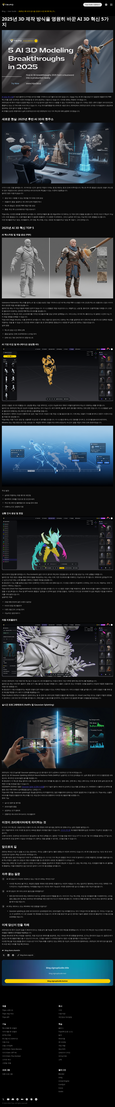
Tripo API (5, 1017)
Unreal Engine (63, 1081)
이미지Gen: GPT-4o (9, 1053)
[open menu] (111, 4)
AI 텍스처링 (6, 1035)
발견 (60, 1035)
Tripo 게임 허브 (8, 1014)
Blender (61, 1074)
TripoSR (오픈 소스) (65, 1032)
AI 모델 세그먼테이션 (10, 1039)
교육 (60, 1060)
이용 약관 (61, 1014)
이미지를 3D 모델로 (9, 1032)
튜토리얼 (61, 1039)
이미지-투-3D (65, 830)
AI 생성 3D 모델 (8, 97)
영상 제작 (61, 1049)
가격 (60, 1010)
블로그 (60, 1028)
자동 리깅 (5, 1042)
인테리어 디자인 (64, 1053)
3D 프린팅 (62, 1042)
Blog (3, 11)
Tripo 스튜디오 (7, 1010)
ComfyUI (61, 1084)
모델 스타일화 (7, 1046)
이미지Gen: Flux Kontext (11, 1056)
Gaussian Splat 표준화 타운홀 (33, 787)
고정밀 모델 (6, 1063)
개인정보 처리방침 (65, 1017)
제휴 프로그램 (7, 1074)
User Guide (12, 11)
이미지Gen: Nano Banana (12, 1049)
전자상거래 (62, 1056)
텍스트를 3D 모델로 (9, 1028)
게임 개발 (61, 1046)
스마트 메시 (6, 1060)
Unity (60, 1077)
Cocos (60, 1088)
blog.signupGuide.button (57, 981)
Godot (60, 1091)
